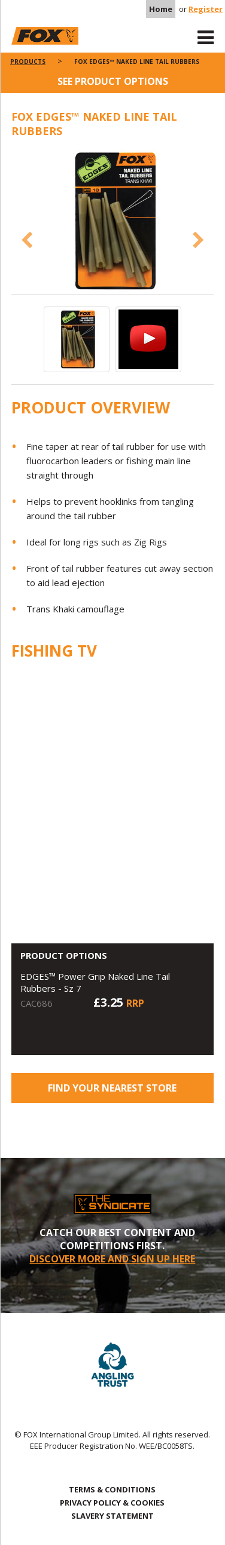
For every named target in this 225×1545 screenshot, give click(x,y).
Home (160, 9)
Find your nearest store (112, 1088)
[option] (112, 222)
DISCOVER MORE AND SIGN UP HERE (112, 1258)
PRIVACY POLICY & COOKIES (112, 1502)
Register (205, 9)
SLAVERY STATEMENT (112, 1515)
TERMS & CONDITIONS (112, 1489)
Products (27, 61)
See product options (112, 81)
